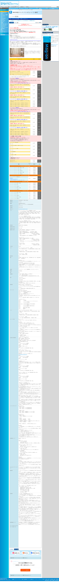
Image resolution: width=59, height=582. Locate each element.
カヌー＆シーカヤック (4, 24)
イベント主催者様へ (54, 8)
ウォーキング (4, 16)
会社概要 (13, 579)
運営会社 (44, 8)
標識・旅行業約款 (24, 579)
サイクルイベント (4, 12)
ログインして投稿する (25, 570)
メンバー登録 (7, 7)
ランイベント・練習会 (4, 14)
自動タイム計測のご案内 (46, 579)
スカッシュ (4, 21)
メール (37, 22)
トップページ (4, 8)
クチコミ (16, 22)
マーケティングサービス (38, 579)
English (28, 7)
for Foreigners (57, 580)
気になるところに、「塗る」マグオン (48, 34)
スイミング (4, 19)
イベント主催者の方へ (31, 579)
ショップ (14, 8)
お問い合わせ (47, 580)
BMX (4, 29)
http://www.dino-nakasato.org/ (23, 354)
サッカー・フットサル (4, 27)
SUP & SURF (4, 28)
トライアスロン (4, 18)
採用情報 (57, 579)
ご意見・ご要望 (51, 580)
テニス (4, 30)
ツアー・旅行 (4, 17)
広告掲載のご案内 (52, 579)
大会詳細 (11, 549)
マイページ (34, 8)
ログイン (2, 7)
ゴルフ (4, 13)
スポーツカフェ (24, 8)
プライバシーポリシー (18, 579)
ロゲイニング (4, 20)
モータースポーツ (4, 32)
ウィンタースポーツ (4, 25)
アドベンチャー (4, 26)
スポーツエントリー (9, 3)
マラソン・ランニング (4, 11)
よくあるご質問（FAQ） (15, 7)
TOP (10, 9)
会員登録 (4, 34)
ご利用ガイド (23, 7)
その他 (4, 22)
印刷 (40, 22)
